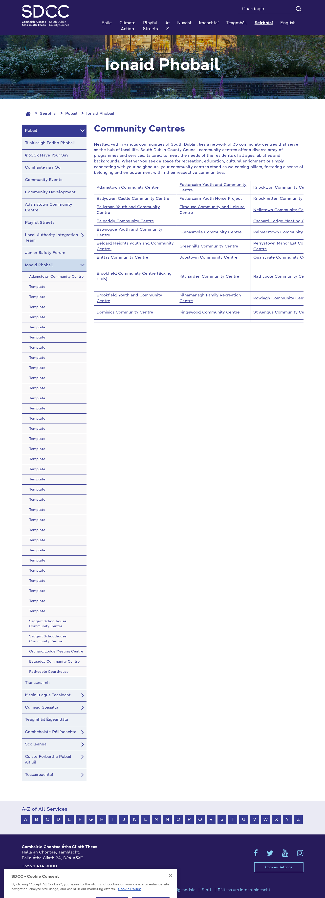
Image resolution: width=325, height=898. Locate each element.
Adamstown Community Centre (128, 188)
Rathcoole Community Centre (282, 277)
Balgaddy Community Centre (125, 221)
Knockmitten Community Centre (286, 199)
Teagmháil (236, 23)
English (288, 23)
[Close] (170, 895)
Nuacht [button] (184, 23)
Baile (107, 23)
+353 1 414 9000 (39, 866)
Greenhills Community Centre (208, 246)
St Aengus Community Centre (282, 312)
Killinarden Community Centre (209, 277)
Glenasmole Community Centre (210, 232)
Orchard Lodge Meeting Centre (284, 221)
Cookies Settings (278, 867)
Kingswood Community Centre (210, 312)
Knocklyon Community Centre (282, 188)
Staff (207, 890)
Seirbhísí (48, 114)
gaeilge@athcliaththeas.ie (47, 874)
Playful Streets (150, 26)
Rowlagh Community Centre (281, 298)
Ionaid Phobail (100, 114)
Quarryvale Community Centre (283, 258)
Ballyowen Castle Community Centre (134, 199)
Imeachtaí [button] (208, 23)
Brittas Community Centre (122, 258)
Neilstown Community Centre (282, 210)
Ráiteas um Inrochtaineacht (244, 890)
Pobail (71, 114)
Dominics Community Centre (125, 312)
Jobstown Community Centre (208, 258)
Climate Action (127, 26)
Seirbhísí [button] (264, 23)
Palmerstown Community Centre (285, 232)
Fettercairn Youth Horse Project (211, 199)
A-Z (167, 26)
